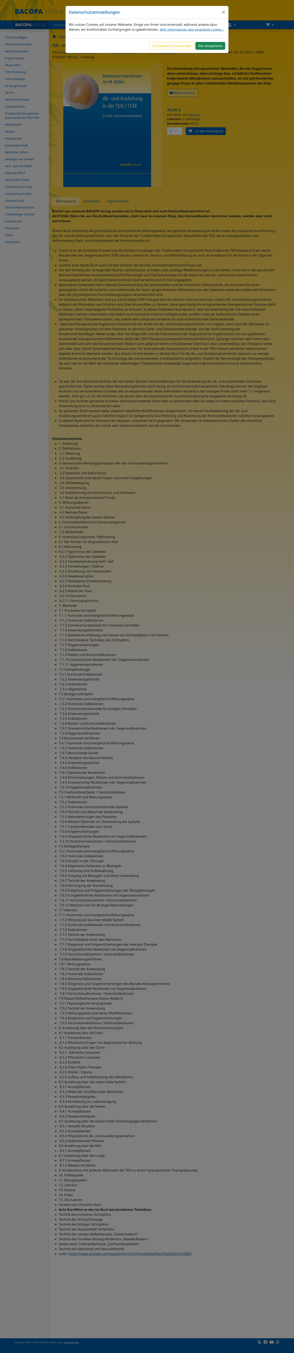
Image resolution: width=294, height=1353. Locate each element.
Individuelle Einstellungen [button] (172, 46)
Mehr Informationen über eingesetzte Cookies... (192, 30)
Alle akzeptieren (210, 46)
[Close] (223, 12)
